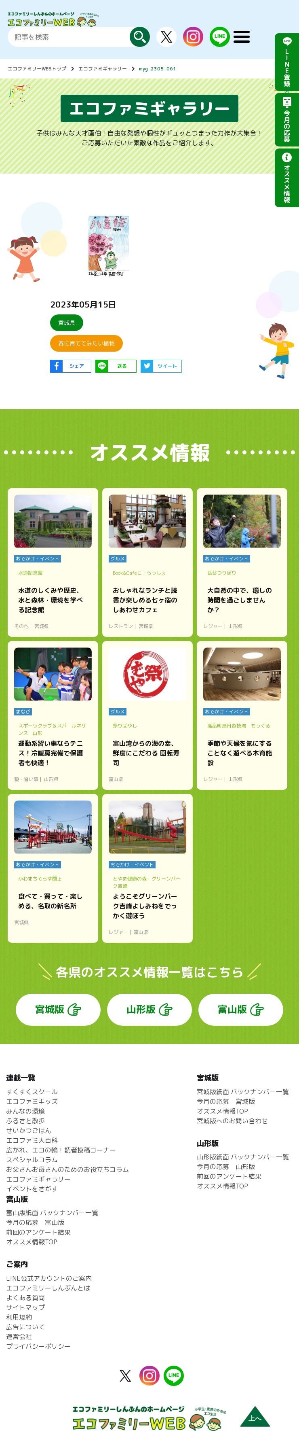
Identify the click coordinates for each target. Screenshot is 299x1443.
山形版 (141, 1009)
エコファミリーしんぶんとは (48, 1288)
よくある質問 (25, 1297)
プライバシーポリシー (38, 1346)
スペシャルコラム (32, 1159)
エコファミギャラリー (102, 68)
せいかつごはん (28, 1130)
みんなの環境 (25, 1111)
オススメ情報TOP (222, 1111)
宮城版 (49, 1009)
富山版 (232, 1009)
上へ (254, 1418)
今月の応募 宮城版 (226, 1101)
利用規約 (19, 1317)
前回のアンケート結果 (229, 1176)
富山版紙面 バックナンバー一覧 (52, 1212)
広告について (25, 1326)
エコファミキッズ (32, 1101)
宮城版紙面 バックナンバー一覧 (243, 1091)
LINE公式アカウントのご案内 (49, 1278)
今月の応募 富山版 (35, 1222)
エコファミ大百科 (32, 1140)
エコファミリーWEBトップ (37, 68)
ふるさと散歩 (25, 1120)
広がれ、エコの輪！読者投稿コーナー (61, 1150)
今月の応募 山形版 (226, 1166)
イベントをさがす (32, 1188)
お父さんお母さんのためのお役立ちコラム (67, 1169)
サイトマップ (25, 1307)
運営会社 (19, 1336)
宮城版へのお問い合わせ (232, 1120)
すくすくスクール (32, 1091)
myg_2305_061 (157, 68)
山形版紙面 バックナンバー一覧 (243, 1156)
